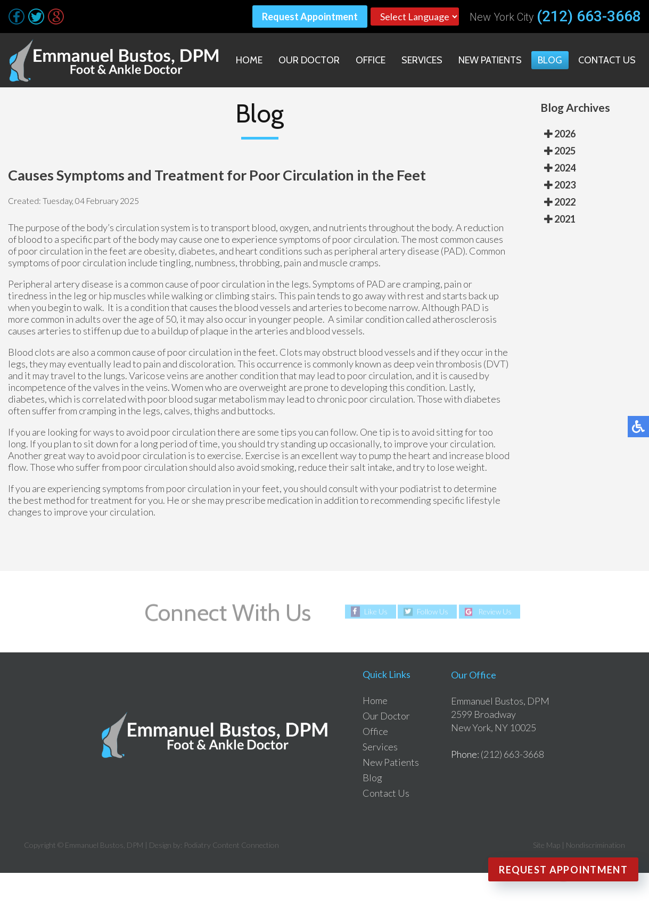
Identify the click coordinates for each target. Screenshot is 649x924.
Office (370, 60)
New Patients (490, 60)
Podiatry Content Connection (231, 844)
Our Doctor (309, 60)
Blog (550, 60)
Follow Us (432, 611)
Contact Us (607, 60)
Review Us (495, 611)
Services (421, 60)
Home (249, 60)
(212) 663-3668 (589, 16)
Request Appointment (310, 16)
